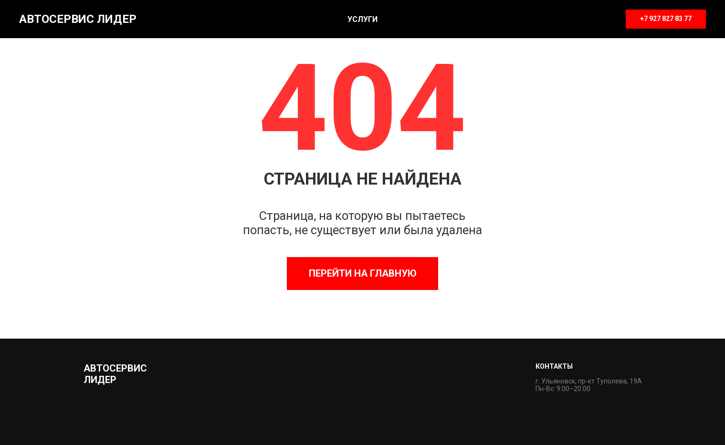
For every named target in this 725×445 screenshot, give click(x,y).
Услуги (362, 19)
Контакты (554, 366)
